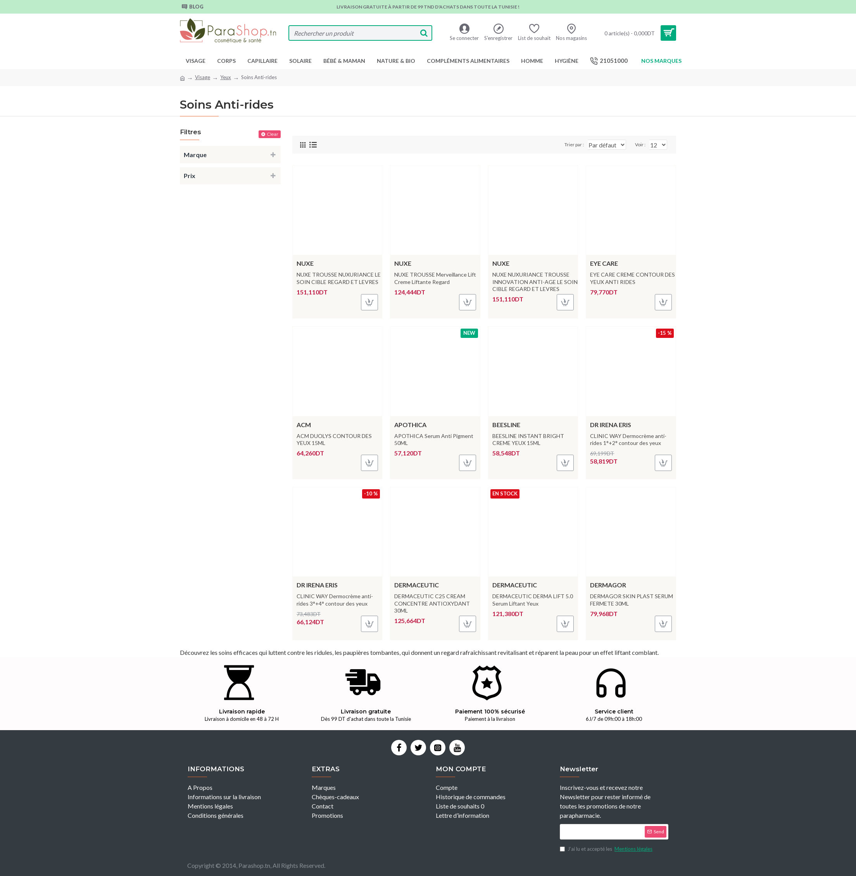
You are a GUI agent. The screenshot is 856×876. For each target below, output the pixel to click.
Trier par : (551, 144)
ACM (304, 424)
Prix (189, 175)
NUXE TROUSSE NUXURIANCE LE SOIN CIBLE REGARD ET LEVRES (339, 278)
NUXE (305, 263)
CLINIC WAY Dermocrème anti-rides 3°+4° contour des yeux (335, 599)
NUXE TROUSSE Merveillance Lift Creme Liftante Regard (435, 278)
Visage (202, 77)
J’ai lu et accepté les (607, 849)
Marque (195, 154)
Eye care (604, 263)
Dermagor (608, 585)
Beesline (506, 424)
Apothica (410, 424)
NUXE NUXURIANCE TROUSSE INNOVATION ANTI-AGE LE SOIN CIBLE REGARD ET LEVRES (535, 281)
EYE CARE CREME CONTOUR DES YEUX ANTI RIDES (632, 278)
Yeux (225, 77)
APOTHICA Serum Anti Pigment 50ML (433, 439)
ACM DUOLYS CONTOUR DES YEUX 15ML (334, 439)
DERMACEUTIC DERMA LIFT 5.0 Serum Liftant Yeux (532, 599)
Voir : (642, 144)
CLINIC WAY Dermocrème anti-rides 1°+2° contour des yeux (628, 439)
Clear (272, 134)
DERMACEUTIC (416, 585)
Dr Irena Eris (610, 424)
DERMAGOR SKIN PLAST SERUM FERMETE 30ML (631, 599)
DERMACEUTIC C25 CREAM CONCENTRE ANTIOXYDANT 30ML (432, 603)
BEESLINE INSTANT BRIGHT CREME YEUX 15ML (528, 439)
